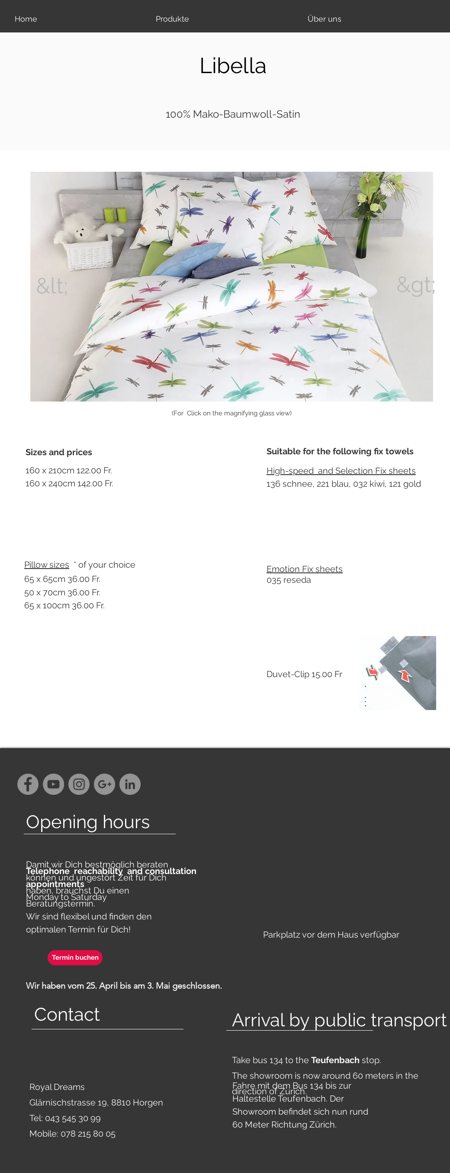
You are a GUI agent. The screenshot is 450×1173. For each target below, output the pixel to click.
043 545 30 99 (73, 1118)
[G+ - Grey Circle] (104, 784)
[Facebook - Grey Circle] (28, 784)
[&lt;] (52, 286)
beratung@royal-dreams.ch (81, 1165)
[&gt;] (416, 284)
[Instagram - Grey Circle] (79, 784)
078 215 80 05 (88, 1133)
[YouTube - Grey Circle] (53, 784)
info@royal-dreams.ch (70, 1149)
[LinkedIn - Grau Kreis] (130, 784)
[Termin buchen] (75, 957)
